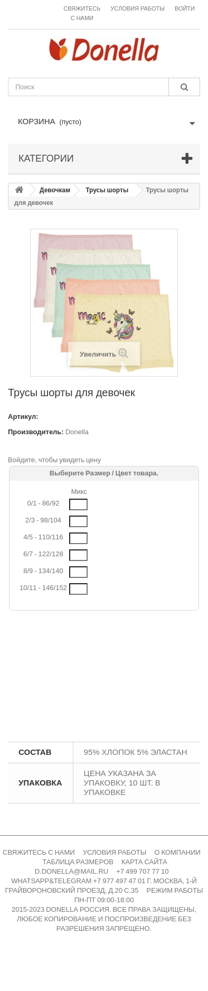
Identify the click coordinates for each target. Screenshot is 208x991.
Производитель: (36, 431)
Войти (185, 9)
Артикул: (23, 416)
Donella (77, 431)
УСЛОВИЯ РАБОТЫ (115, 852)
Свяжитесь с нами (81, 13)
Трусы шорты (107, 190)
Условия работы (137, 9)
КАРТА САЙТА (144, 861)
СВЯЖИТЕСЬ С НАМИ (39, 852)
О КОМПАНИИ (177, 852)
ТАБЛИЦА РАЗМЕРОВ (78, 861)
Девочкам (55, 190)
